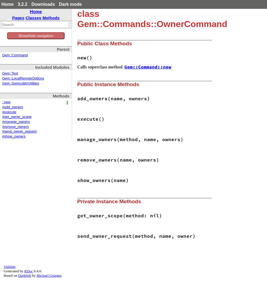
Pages (18, 17)
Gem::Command (15, 55)
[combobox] (35, 24)
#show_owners (13, 136)
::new (6, 102)
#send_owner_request (19, 131)
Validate (10, 267)
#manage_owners (16, 122)
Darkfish (24, 275)
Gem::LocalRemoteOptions (23, 78)
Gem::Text (10, 73)
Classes (33, 17)
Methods (51, 17)
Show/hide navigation (36, 36)
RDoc (28, 271)
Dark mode (70, 4)
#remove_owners (15, 127)
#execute (9, 112)
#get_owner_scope (16, 117)
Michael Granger (49, 275)
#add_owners (12, 107)
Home (7, 4)
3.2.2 (23, 4)
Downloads (43, 4)
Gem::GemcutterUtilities (20, 83)
